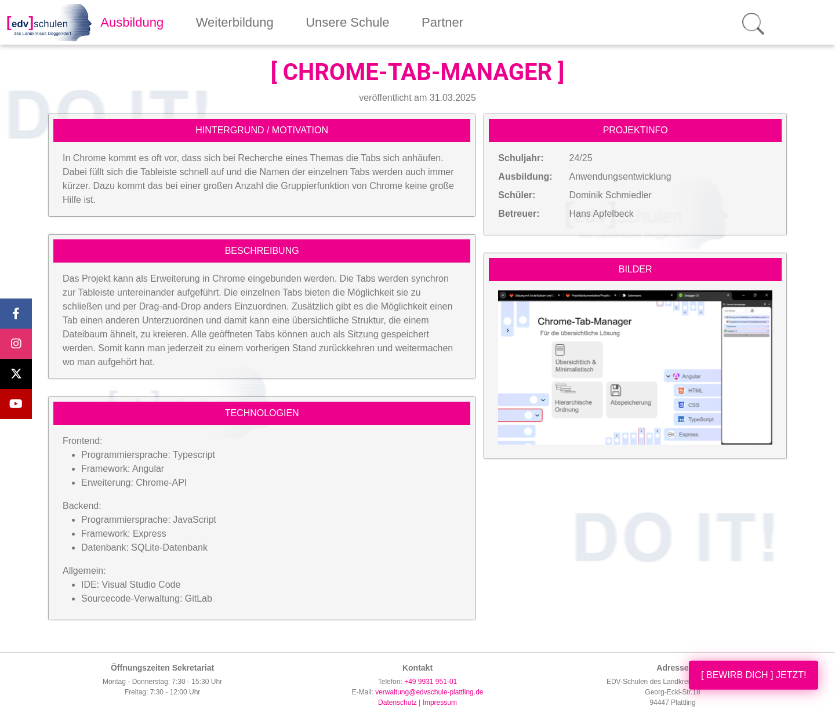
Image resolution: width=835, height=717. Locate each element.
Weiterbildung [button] (235, 22)
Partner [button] (442, 22)
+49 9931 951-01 (430, 682)
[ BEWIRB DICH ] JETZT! (753, 675)
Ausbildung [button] (132, 22)
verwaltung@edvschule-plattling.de (429, 692)
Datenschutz (397, 702)
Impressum (440, 702)
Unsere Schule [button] (347, 22)
